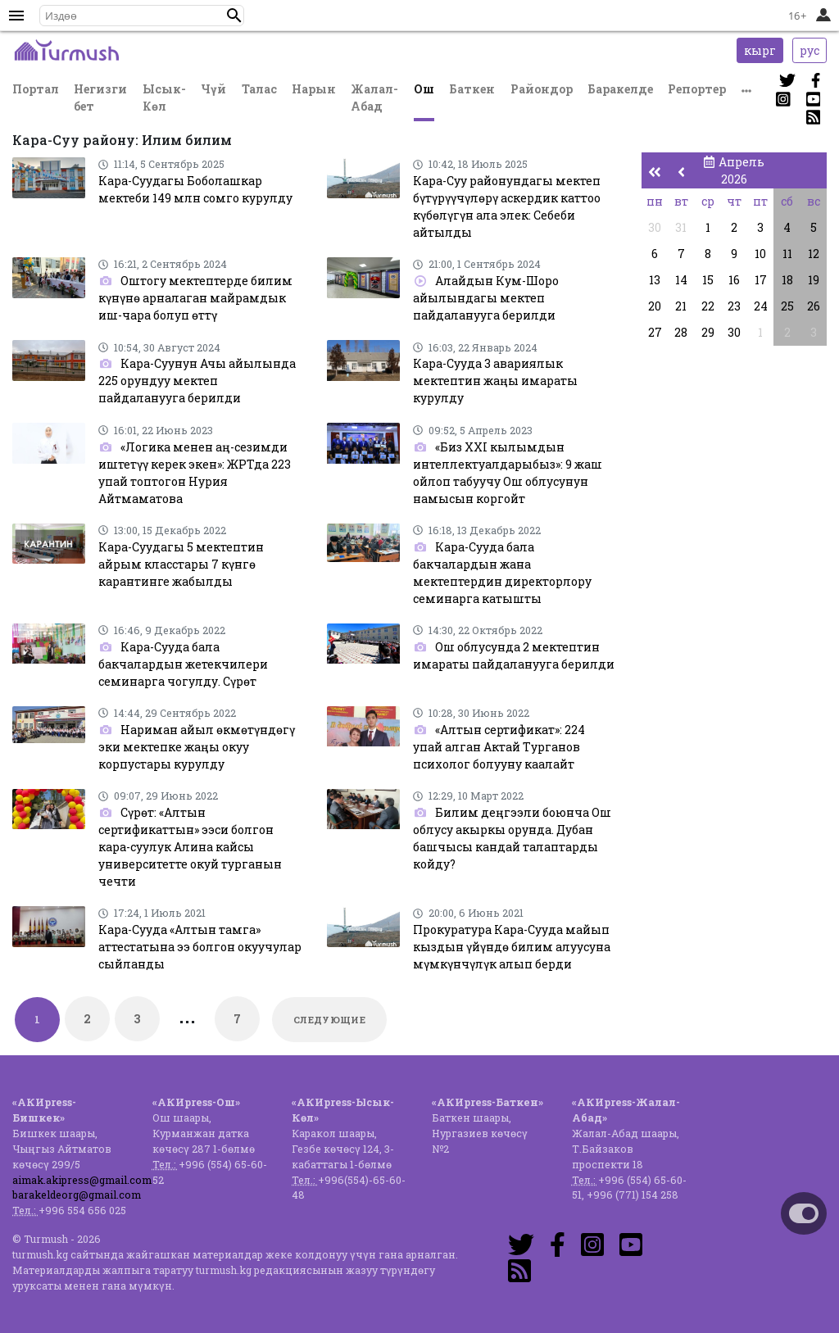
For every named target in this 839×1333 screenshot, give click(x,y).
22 (707, 306)
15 (708, 280)
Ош (424, 89)
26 (813, 306)
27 (655, 332)
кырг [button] (760, 50)
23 (734, 306)
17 (761, 280)
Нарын (314, 89)
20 (654, 306)
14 (681, 280)
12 (813, 253)
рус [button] (809, 50)
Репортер (697, 89)
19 (813, 280)
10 (760, 253)
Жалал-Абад (374, 97)
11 (787, 253)
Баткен (472, 89)
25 (787, 306)
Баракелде (620, 89)
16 (734, 280)
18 (787, 280)
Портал (35, 89)
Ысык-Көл (164, 97)
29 (707, 332)
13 (654, 280)
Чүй (213, 89)
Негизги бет (100, 97)
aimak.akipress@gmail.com (82, 1179)
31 (681, 227)
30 (654, 227)
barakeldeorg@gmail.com (76, 1194)
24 (761, 306)
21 (681, 306)
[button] (234, 15)
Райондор (541, 89)
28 (680, 332)
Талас (259, 89)
